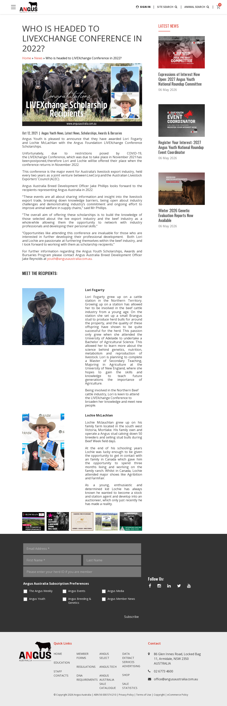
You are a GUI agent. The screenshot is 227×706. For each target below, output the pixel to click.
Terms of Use (143, 694)
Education (62, 662)
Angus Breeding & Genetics (79, 601)
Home (26, 58)
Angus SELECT (104, 656)
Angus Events (76, 591)
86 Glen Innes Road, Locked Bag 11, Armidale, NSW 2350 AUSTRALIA (177, 659)
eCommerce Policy (177, 694)
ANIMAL (196, 7)
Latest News (72, 133)
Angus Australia (82, 694)
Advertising (131, 666)
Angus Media (116, 591)
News (38, 58)
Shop (126, 675)
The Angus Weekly (40, 591)
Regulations (86, 667)
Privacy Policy (126, 694)
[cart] (218, 7)
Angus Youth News (52, 133)
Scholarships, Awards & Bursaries (101, 133)
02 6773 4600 (163, 671)
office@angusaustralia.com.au (176, 679)
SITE (166, 7)
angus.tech (108, 667)
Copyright (159, 694)
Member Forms (82, 656)
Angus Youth (37, 599)
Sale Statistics (129, 686)
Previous (18, 521)
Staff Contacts (61, 673)
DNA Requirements (86, 677)
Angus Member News (121, 599)
